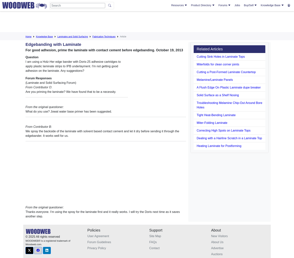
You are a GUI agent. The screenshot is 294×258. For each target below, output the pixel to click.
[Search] (77, 5)
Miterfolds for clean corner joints (218, 64)
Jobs (237, 5)
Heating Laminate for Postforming (219, 146)
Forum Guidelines (99, 242)
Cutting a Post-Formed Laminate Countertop (226, 72)
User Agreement (98, 236)
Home (29, 36)
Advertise (217, 248)
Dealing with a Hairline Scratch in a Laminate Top (229, 138)
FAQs (153, 242)
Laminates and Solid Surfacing (72, 36)
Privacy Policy (96, 248)
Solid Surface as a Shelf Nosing (218, 95)
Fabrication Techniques (104, 36)
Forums (224, 5)
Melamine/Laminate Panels (215, 79)
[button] (29, 250)
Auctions (217, 254)
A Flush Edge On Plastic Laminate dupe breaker (229, 87)
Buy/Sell (250, 5)
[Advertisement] (147, 22)
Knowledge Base (272, 5)
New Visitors (219, 236)
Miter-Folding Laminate (212, 122)
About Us (217, 242)
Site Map (155, 236)
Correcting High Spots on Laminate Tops (223, 130)
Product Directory (203, 5)
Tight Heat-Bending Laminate (216, 115)
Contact (154, 248)
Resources (179, 5)
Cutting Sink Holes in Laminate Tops (221, 56)
